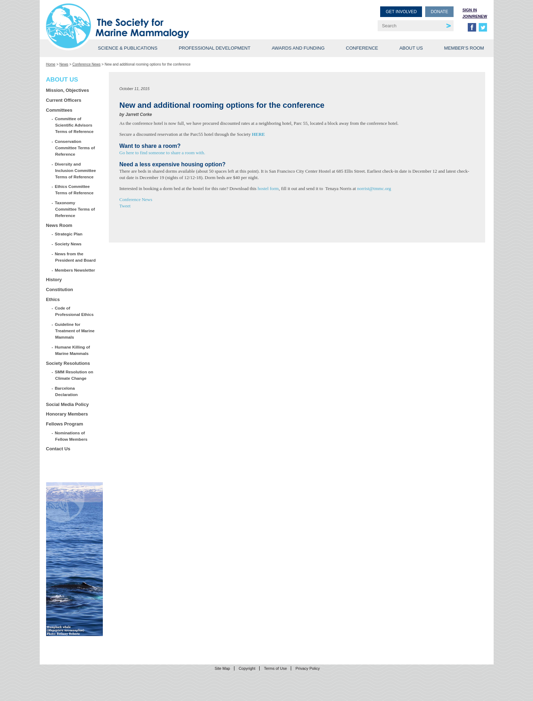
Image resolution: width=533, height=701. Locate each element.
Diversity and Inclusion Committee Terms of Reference (75, 170)
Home (51, 64)
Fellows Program (64, 424)
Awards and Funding (298, 48)
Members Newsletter (75, 270)
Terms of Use (275, 668)
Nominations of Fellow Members (71, 435)
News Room (59, 225)
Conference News (86, 64)
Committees (59, 110)
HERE (258, 134)
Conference (362, 48)
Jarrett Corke (139, 114)
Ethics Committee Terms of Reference (74, 189)
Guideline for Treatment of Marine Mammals (75, 330)
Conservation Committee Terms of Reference (75, 147)
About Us (411, 48)
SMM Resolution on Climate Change (74, 374)
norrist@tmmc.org (374, 188)
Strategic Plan (69, 234)
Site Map (222, 668)
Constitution (59, 289)
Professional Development (214, 48)
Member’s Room (464, 48)
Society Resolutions (68, 363)
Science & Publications (127, 48)
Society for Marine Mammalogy (157, 16)
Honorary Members (67, 414)
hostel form (268, 188)
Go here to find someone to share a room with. (162, 152)
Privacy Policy (307, 668)
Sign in (469, 10)
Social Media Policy (67, 404)
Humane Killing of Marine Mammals (72, 350)
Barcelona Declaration (66, 391)
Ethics (53, 299)
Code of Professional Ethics (74, 311)
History (54, 279)
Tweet (125, 205)
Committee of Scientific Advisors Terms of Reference (74, 125)
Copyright (247, 668)
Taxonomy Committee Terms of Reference (75, 209)
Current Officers (64, 100)
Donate (439, 11)
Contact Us (58, 448)
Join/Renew (474, 16)
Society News (68, 243)
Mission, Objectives (67, 90)
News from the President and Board (75, 256)
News (64, 64)
